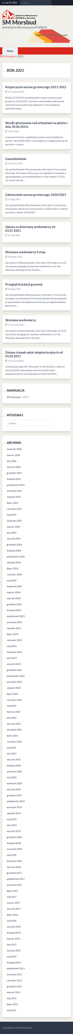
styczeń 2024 (14, 598)
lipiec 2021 (12, 735)
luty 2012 (11, 998)
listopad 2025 (14, 478)
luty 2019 (11, 825)
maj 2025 (11, 514)
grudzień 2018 (14, 837)
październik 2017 (16, 878)
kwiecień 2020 (14, 783)
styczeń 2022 (14, 723)
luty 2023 (11, 657)
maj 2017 (11, 896)
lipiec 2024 (12, 568)
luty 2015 (11, 944)
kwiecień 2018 (14, 860)
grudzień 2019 (14, 795)
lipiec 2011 (12, 1004)
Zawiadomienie (15, 159)
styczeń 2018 (14, 866)
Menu (10, 50)
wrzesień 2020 (14, 771)
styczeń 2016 (14, 926)
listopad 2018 (14, 843)
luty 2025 (11, 532)
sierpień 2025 (14, 496)
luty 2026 (11, 461)
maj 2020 (11, 777)
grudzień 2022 (14, 669)
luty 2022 (11, 717)
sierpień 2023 (14, 628)
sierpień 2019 (14, 813)
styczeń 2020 (14, 789)
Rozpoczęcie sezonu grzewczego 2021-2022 (35, 87)
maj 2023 (11, 646)
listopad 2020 (14, 765)
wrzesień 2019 (14, 807)
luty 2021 (11, 753)
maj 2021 (11, 747)
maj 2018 (11, 854)
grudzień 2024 (14, 544)
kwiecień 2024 (14, 586)
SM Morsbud (19, 22)
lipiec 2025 (12, 502)
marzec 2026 (13, 455)
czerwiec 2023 (14, 640)
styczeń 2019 (14, 831)
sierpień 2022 (14, 687)
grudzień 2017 (14, 872)
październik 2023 (16, 616)
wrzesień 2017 (14, 884)
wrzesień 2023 (14, 622)
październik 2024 (16, 556)
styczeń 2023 (14, 663)
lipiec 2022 (12, 693)
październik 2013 (16, 968)
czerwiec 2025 (14, 508)
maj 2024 (11, 580)
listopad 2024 (14, 550)
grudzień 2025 (14, 472)
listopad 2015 (14, 932)
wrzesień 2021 (14, 729)
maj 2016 (11, 920)
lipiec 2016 (12, 914)
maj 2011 (11, 1010)
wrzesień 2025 (14, 490)
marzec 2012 (13, 992)
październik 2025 (16, 484)
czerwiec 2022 (14, 699)
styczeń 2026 (14, 466)
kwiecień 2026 (14, 449)
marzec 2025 (13, 526)
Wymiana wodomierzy (20, 320)
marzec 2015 (13, 938)
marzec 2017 (13, 902)
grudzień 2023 (14, 604)
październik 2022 (16, 675)
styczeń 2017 (14, 908)
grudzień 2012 (14, 986)
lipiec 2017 (12, 890)
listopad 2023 (14, 610)
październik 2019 (16, 801)
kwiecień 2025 (14, 520)
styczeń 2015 (14, 950)
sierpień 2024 (14, 562)
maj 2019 (11, 819)
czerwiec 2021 (14, 741)
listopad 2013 (14, 962)
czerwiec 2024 (14, 574)
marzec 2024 (13, 592)
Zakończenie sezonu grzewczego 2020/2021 (35, 194)
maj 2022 (11, 705)
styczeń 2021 (14, 759)
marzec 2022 (13, 711)
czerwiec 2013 (14, 980)
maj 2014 (11, 956)
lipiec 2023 (12, 634)
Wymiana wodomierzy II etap (25, 252)
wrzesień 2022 (14, 681)
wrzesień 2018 (14, 848)
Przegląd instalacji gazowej (23, 284)
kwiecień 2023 (14, 652)
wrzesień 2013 (14, 974)
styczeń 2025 (14, 538)
